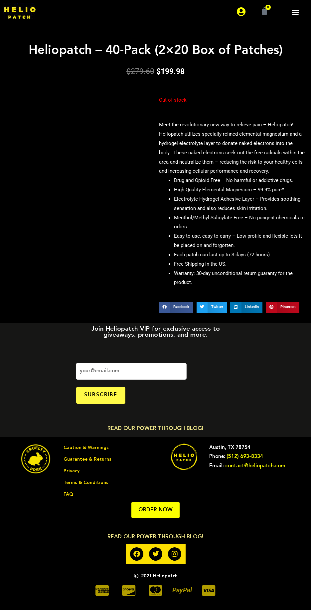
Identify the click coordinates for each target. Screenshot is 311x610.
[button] (295, 11)
